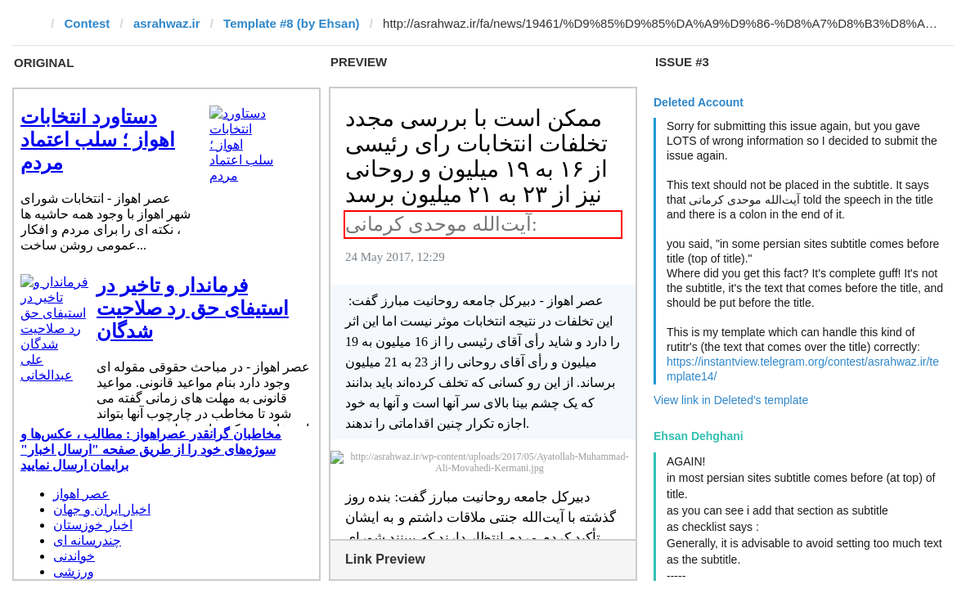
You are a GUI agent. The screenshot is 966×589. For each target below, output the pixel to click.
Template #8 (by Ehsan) (291, 23)
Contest (87, 23)
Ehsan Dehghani (699, 436)
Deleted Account (699, 102)
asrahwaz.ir (166, 23)
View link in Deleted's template (731, 400)
